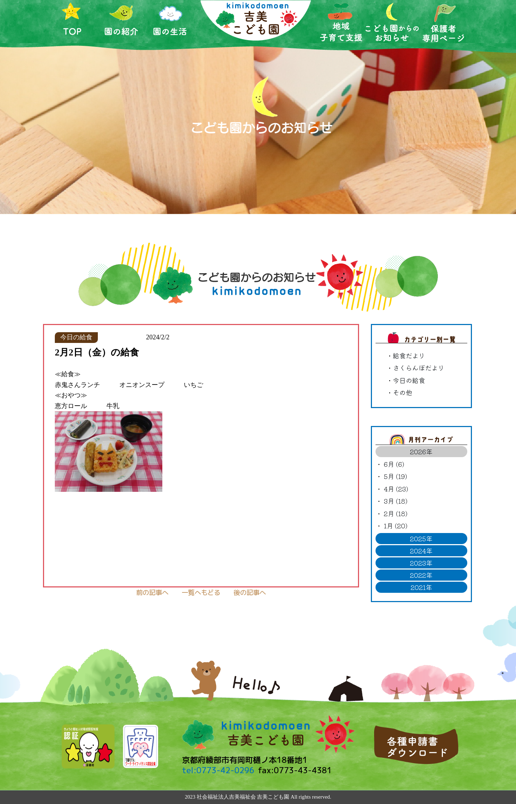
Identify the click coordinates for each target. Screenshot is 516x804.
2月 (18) (395, 513)
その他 (402, 392)
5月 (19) (395, 476)
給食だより (409, 355)
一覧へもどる (201, 592)
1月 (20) (395, 525)
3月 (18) (395, 500)
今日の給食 (409, 380)
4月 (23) (396, 488)
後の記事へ (250, 592)
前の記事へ (152, 592)
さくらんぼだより (418, 367)
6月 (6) (394, 464)
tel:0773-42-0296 (218, 770)
